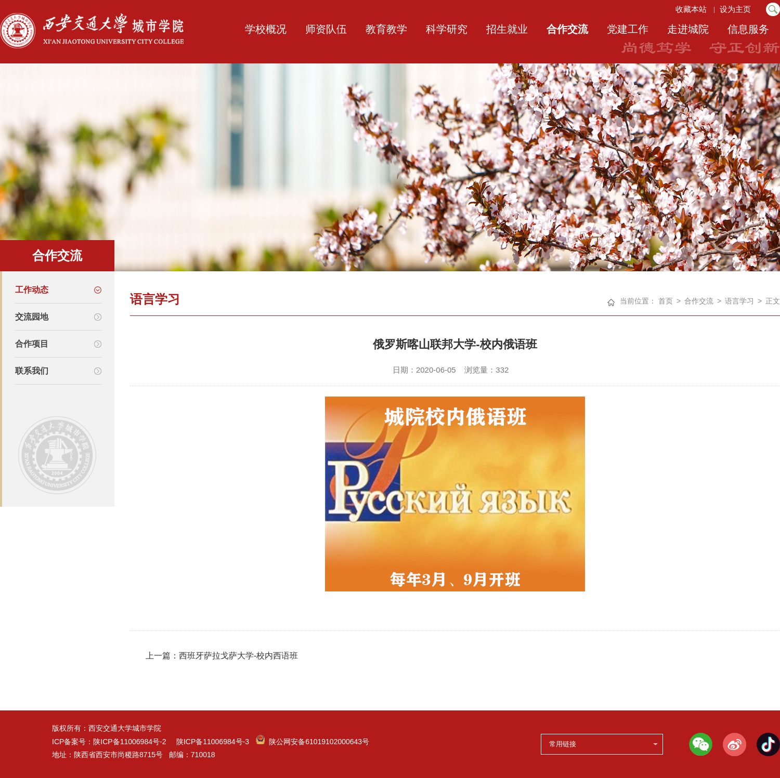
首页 (665, 301)
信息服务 (748, 29)
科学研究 (446, 29)
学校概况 (266, 29)
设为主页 (736, 9)
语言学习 (739, 301)
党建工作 (627, 29)
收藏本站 (690, 9)
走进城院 (688, 29)
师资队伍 (326, 29)
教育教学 (386, 29)
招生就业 (507, 29)
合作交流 (567, 29)
